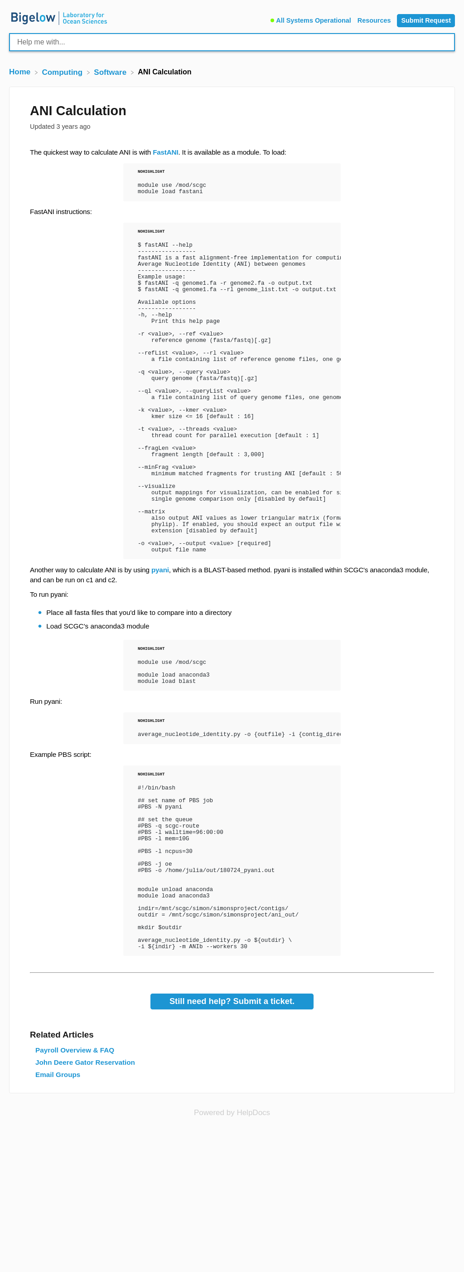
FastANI (165, 152)
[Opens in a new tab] (232, 1230)
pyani (160, 642)
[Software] (111, 72)
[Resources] (375, 19)
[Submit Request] (426, 20)
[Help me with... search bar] (232, 42)
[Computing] (63, 72)
